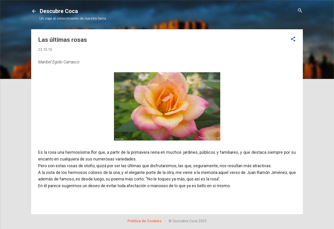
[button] (293, 39)
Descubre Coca (59, 11)
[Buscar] (300, 11)
